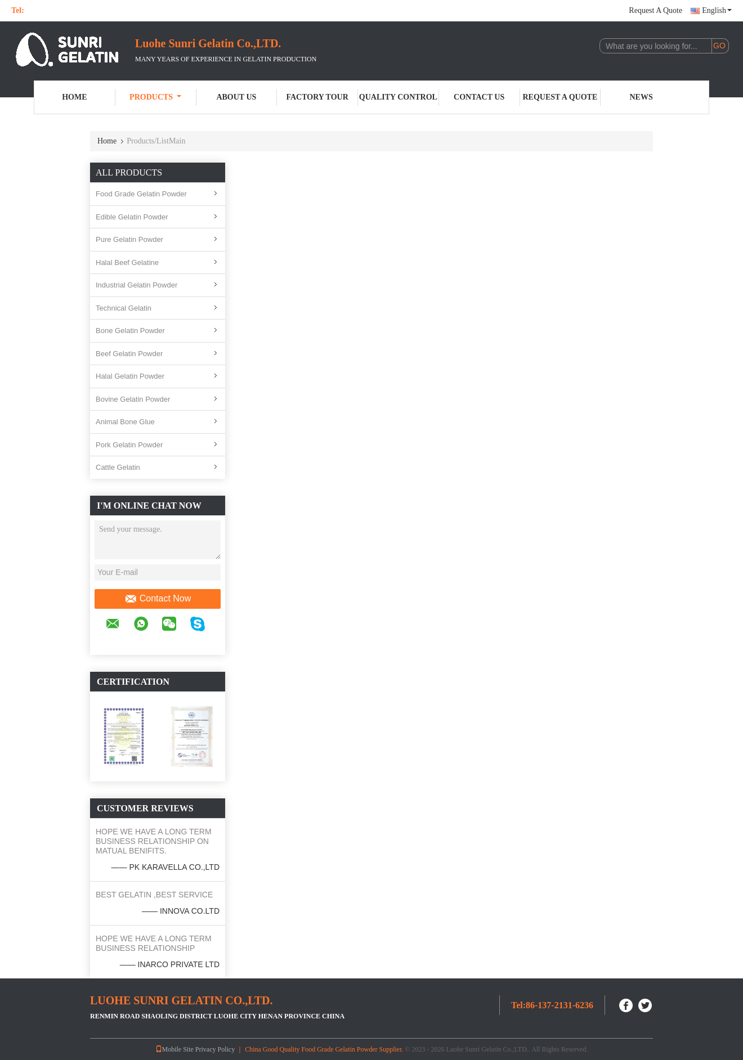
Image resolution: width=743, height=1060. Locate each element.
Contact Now (157, 599)
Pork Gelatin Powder (129, 445)
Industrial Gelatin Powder (136, 285)
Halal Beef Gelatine (127, 262)
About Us (236, 97)
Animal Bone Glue (125, 421)
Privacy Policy (215, 1049)
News (641, 97)
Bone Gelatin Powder (130, 330)
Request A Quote (655, 10)
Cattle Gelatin (118, 467)
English (717, 10)
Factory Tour (317, 97)
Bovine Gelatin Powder (133, 399)
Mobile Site (174, 1049)
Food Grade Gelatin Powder (141, 194)
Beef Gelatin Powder (129, 353)
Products (155, 97)
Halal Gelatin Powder (130, 376)
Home (74, 97)
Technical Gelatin (123, 308)
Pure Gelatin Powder (129, 239)
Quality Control (398, 97)
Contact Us (479, 97)
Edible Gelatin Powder (132, 217)
